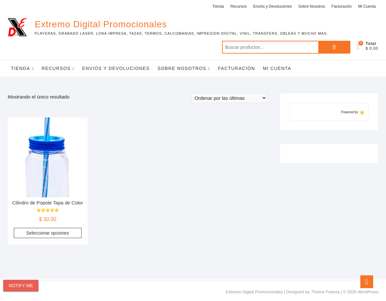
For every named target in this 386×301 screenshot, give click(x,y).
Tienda (218, 6)
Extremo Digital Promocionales (101, 24)
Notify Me (21, 285)
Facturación (341, 6)
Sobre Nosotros (311, 6)
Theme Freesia (325, 291)
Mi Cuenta (367, 6)
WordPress (368, 291)
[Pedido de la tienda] (229, 98)
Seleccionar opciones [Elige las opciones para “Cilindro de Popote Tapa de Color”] (47, 233)
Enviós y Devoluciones (272, 6)
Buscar (334, 47)
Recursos (238, 6)
